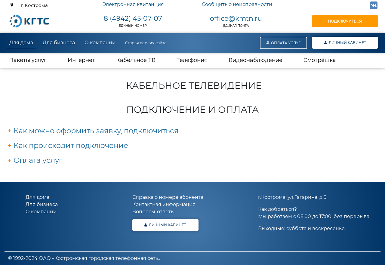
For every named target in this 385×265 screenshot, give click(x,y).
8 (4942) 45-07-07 (133, 18)
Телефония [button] (192, 60)
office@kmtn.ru (236, 18)
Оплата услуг (283, 43)
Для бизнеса (59, 42)
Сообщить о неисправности (237, 4)
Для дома (21, 42)
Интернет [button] (87, 60)
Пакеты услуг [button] (28, 60)
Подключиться (345, 21)
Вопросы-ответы (153, 211)
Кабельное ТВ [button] (136, 60)
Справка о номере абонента (167, 197)
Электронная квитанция (133, 4)
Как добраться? (277, 209)
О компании (100, 42)
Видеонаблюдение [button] (255, 60)
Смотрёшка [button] (319, 60)
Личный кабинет (345, 42)
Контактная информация (164, 204)
